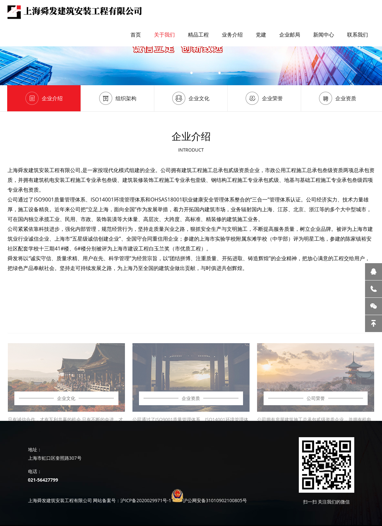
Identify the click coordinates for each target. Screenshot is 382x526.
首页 (135, 34)
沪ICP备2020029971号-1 (145, 500)
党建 (261, 34)
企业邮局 (289, 34)
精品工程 (198, 34)
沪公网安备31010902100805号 (215, 500)
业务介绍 (232, 34)
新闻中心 (323, 34)
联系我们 (357, 34)
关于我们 (164, 34)
